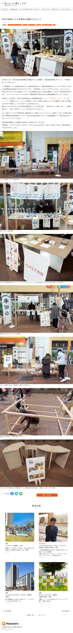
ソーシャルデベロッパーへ (29, 9)
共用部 (7, 596)
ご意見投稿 (47, 495)
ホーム (41, 615)
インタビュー (42, 543)
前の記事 (8, 611)
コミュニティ (32, 24)
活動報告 (4, 24)
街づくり (25, 24)
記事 (7, 543)
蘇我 (50, 596)
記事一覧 (30, 615)
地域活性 (38, 24)
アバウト (5, 9)
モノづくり (23, 594)
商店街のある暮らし (46, 24)
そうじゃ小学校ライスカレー (54, 98)
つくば (20, 545)
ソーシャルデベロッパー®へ (14, 24)
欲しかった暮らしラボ (14, 3)
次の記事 (65, 611)
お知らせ (14, 9)
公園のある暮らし (43, 596)
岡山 (54, 24)
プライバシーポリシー (7, 629)
